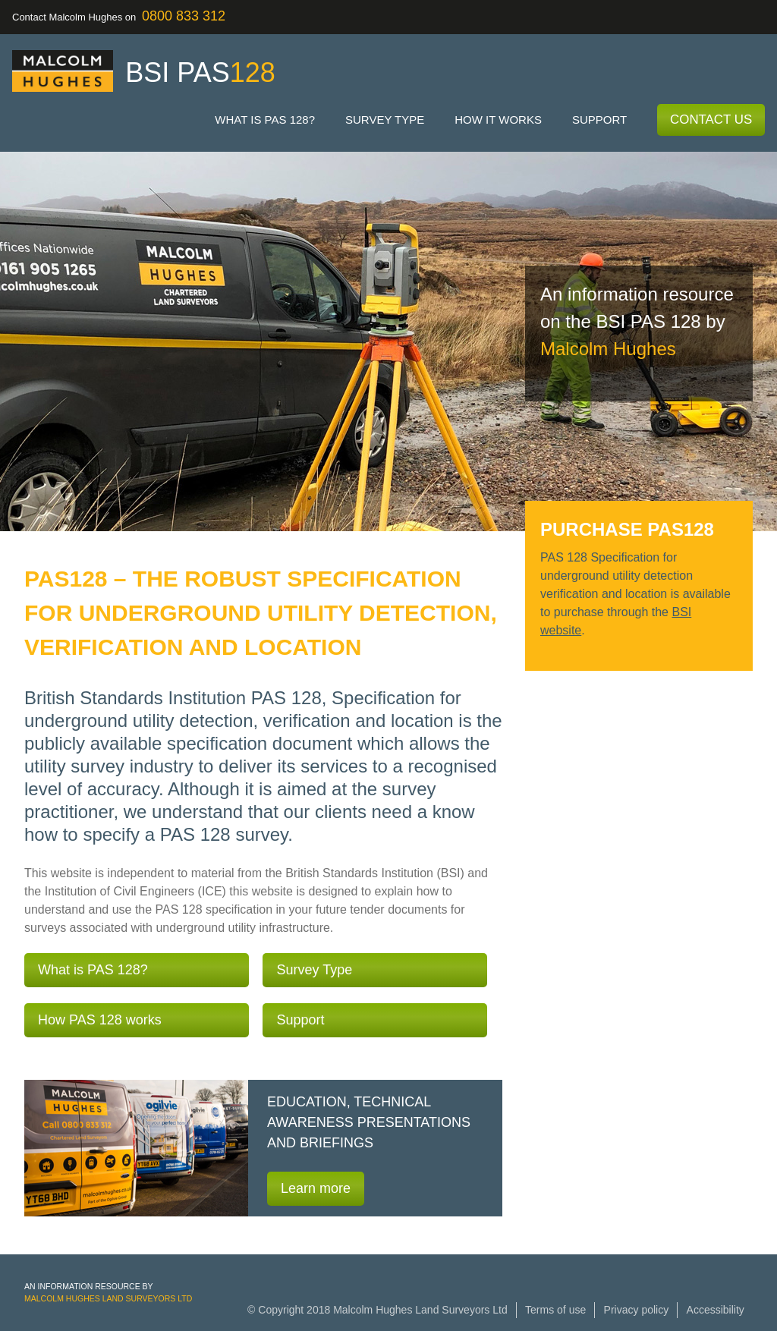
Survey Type (314, 969)
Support (599, 119)
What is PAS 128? (265, 119)
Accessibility (715, 1310)
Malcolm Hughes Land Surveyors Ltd (108, 1298)
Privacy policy (636, 1310)
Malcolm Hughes (608, 348)
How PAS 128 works (100, 1019)
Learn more (316, 1188)
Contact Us (711, 119)
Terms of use (555, 1310)
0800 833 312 (183, 16)
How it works (498, 119)
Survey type (384, 119)
